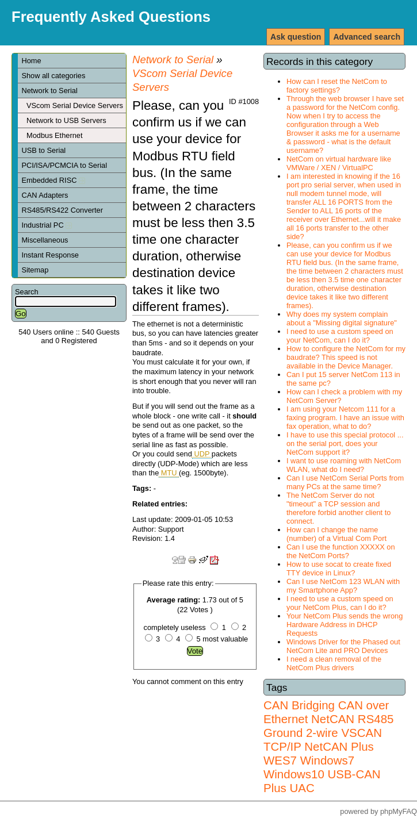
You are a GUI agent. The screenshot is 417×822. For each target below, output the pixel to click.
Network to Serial (49, 90)
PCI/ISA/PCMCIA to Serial (64, 165)
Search (27, 291)
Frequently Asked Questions (111, 17)
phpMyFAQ (398, 811)
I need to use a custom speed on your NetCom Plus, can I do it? (339, 603)
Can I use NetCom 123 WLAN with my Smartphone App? (343, 585)
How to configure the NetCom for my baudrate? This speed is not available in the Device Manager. (345, 357)
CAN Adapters (44, 195)
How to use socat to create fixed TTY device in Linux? (338, 568)
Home (31, 60)
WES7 (280, 760)
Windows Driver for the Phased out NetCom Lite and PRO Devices (343, 646)
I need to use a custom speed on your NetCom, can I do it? (339, 335)
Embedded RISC (53, 180)
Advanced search (366, 36)
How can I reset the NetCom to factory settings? (336, 85)
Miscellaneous (44, 240)
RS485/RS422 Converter (62, 210)
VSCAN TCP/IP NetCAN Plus (322, 739)
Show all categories (53, 75)
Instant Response (50, 255)
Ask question (295, 36)
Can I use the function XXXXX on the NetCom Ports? (340, 551)
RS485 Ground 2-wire (328, 725)
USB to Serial (43, 150)
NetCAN (332, 718)
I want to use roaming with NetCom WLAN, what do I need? (343, 465)
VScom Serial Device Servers (74, 105)
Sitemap (34, 270)
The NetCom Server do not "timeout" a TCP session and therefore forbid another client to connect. (338, 508)
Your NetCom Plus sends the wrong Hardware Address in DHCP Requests (344, 624)
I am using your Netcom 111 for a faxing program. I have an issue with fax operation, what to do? (345, 418)
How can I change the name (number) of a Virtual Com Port (336, 534)
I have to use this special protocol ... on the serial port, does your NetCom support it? (344, 443)
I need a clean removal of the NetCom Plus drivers (333, 663)
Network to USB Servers (66, 120)
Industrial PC (46, 225)
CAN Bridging (299, 705)
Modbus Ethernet (54, 135)
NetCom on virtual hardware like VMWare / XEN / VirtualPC (338, 163)
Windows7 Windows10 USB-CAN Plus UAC (322, 774)
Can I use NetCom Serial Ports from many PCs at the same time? (345, 482)
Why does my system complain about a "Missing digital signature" (341, 318)
